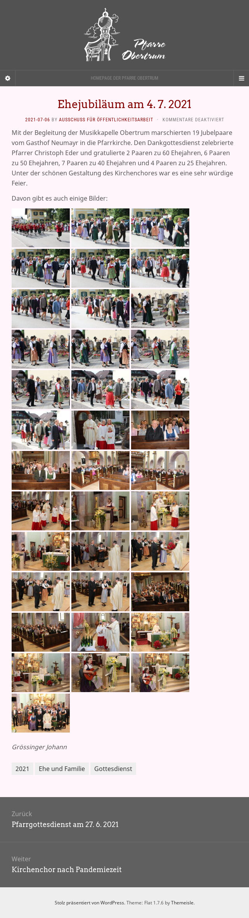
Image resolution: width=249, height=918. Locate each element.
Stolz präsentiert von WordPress (89, 902)
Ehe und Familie (62, 768)
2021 (22, 768)
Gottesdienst (113, 768)
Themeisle (182, 902)
